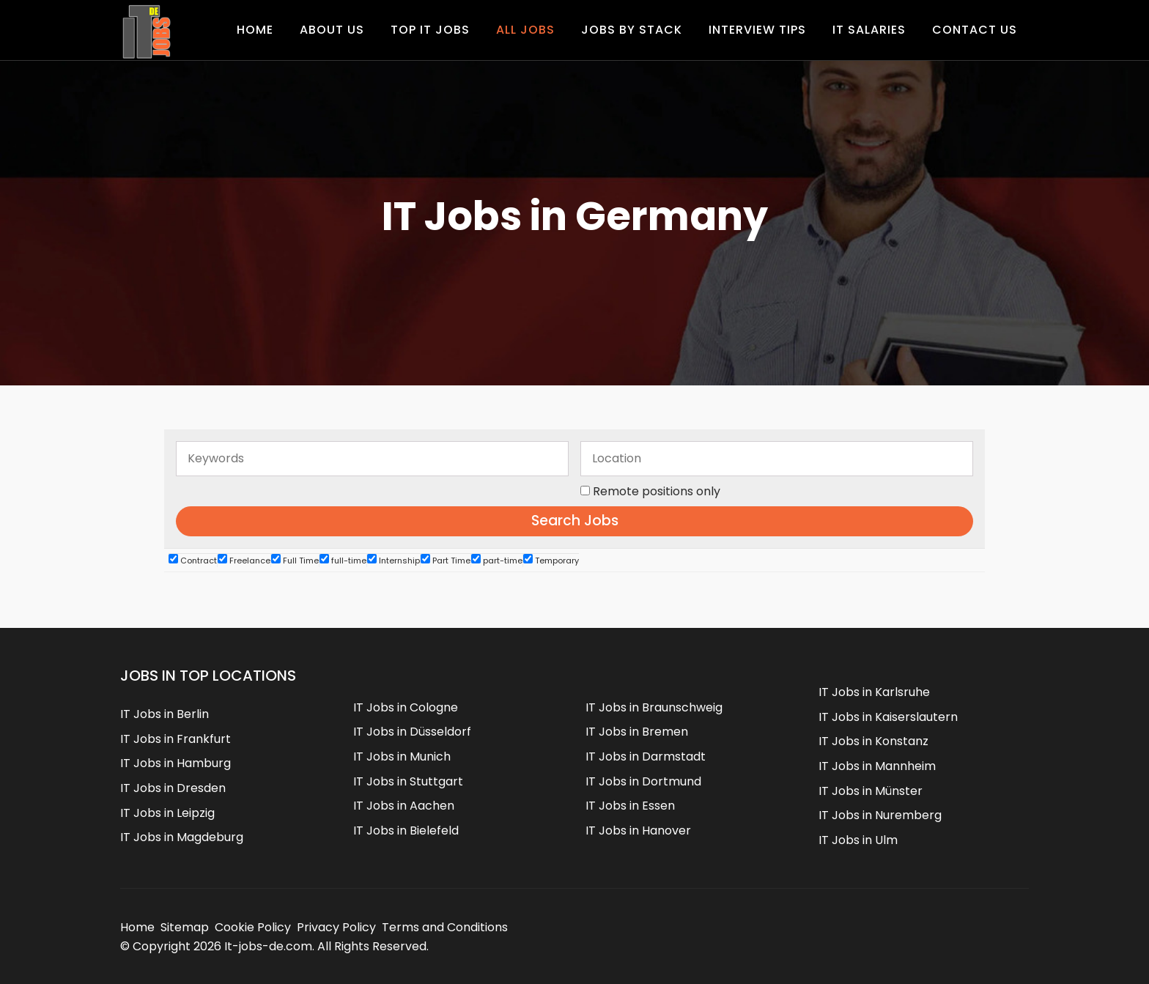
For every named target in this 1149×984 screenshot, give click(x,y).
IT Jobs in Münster (871, 791)
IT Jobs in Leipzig (167, 812)
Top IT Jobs (430, 29)
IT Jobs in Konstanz (873, 741)
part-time (496, 560)
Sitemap (184, 927)
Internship (393, 560)
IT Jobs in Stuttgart (408, 781)
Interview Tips (757, 29)
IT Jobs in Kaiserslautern (888, 717)
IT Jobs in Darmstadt (645, 756)
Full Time (295, 560)
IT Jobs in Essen (630, 805)
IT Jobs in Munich (402, 756)
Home (255, 29)
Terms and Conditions (445, 927)
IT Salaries (869, 29)
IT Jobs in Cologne (405, 707)
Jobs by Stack (631, 29)
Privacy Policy (336, 927)
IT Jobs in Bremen (636, 731)
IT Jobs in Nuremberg (880, 815)
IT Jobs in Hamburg (175, 763)
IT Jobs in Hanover (638, 830)
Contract (193, 560)
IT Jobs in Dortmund (643, 781)
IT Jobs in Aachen (403, 805)
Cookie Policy (253, 927)
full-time (342, 560)
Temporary (551, 560)
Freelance (244, 560)
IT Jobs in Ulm (858, 840)
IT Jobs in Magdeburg (181, 837)
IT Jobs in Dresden (173, 788)
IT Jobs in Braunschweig (654, 707)
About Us (332, 29)
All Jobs (525, 29)
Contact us (974, 29)
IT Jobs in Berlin (164, 714)
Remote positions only (656, 491)
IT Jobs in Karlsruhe (874, 692)
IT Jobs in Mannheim (877, 766)
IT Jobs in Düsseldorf (412, 731)
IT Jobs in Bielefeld (406, 830)
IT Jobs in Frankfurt (175, 738)
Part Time (445, 560)
